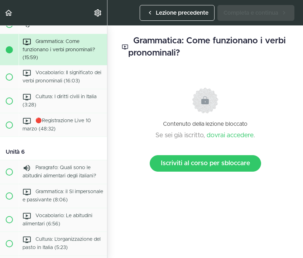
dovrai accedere (230, 135)
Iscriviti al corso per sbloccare (205, 163)
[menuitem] (98, 12)
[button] (9, 12)
